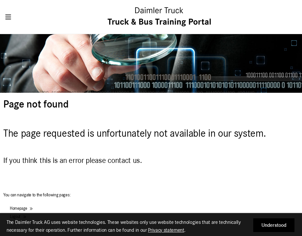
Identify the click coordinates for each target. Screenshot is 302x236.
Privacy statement (166, 230)
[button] (273, 225)
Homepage (21, 208)
